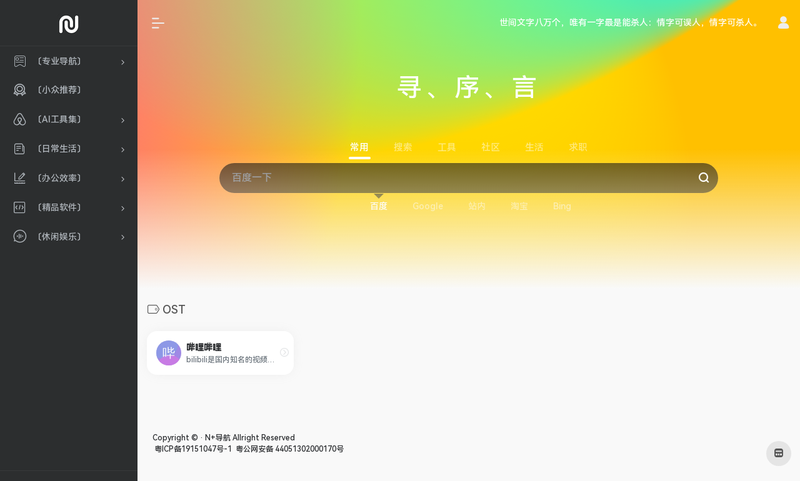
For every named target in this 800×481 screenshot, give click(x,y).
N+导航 (218, 438)
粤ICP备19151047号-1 (192, 449)
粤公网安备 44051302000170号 (289, 449)
